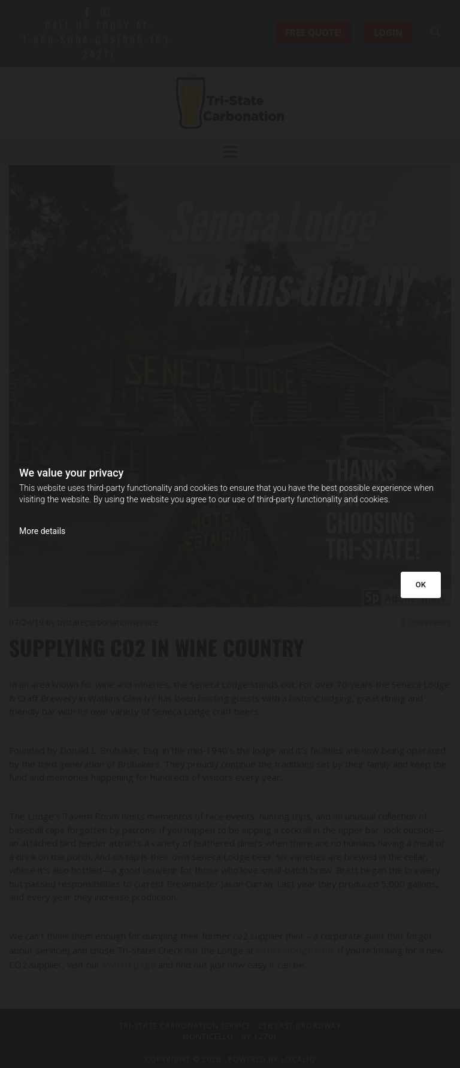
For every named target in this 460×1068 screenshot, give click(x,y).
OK (421, 584)
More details (42, 531)
